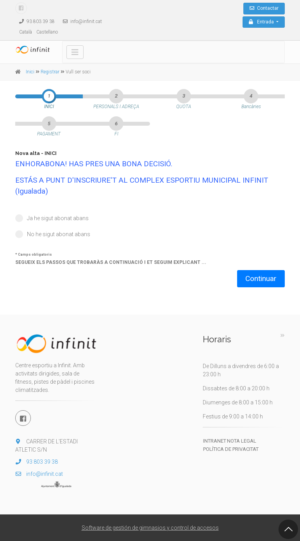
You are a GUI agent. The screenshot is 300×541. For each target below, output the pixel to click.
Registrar (50, 72)
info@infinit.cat (80, 21)
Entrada (262, 22)
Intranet (214, 441)
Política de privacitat (231, 449)
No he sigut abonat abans (58, 234)
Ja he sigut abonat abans (58, 218)
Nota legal (241, 441)
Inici (30, 72)
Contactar (264, 8)
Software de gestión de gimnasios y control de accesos (150, 528)
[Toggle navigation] (75, 52)
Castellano (47, 32)
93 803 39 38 (35, 21)
